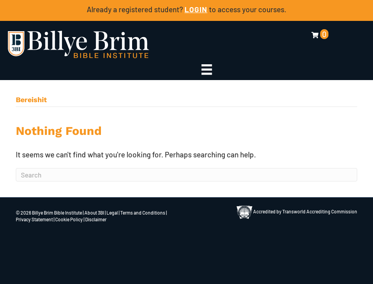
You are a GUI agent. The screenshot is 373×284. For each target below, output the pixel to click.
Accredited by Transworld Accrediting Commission (297, 211)
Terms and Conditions (142, 212)
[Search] (186, 174)
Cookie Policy (69, 219)
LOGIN (196, 9)
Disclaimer (95, 219)
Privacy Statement (34, 219)
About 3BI (94, 212)
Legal (112, 212)
